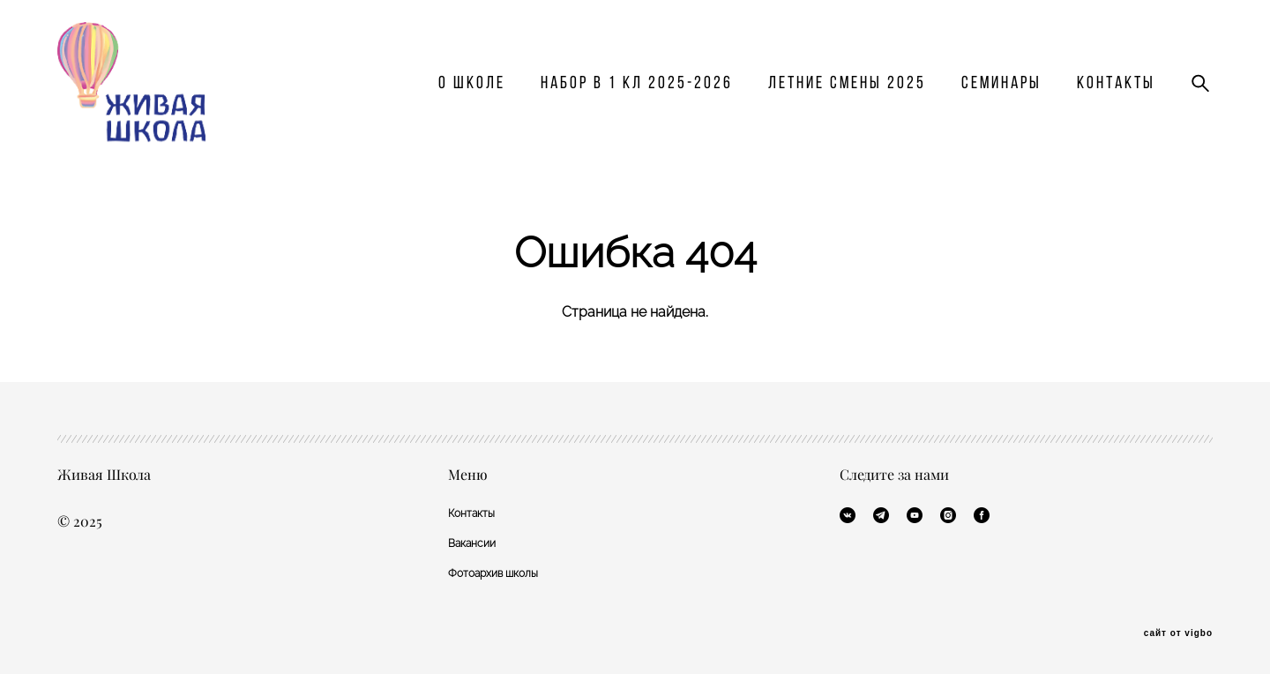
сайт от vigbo (1178, 632)
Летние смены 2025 (847, 91)
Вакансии (472, 542)
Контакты (1116, 91)
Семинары (1001, 91)
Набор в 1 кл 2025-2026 (637, 91)
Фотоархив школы (493, 572)
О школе (471, 91)
